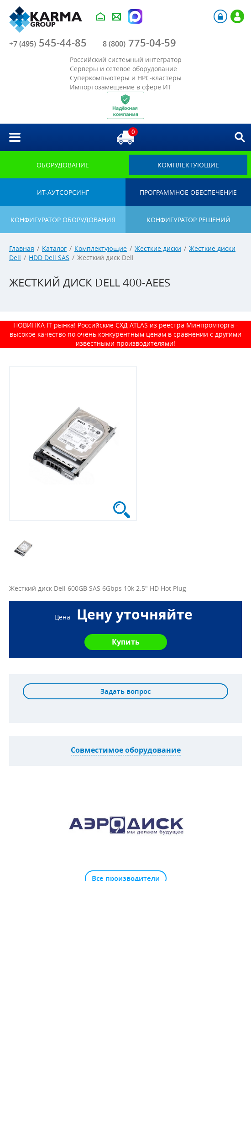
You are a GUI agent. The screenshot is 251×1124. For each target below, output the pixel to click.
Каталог (54, 248)
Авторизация (220, 16)
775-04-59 (139, 43)
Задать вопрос (125, 691)
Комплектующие (100, 248)
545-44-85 (48, 43)
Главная (21, 248)
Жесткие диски (158, 248)
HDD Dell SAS (49, 257)
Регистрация (237, 16)
